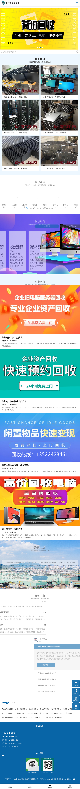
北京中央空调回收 (32, 713)
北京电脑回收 (33, 709)
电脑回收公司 (67, 709)
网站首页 (10, 786)
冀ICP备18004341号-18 (67, 779)
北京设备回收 (44, 713)
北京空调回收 (68, 713)
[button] (37, 47)
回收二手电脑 (44, 709)
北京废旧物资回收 (7, 717)
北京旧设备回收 (48, 717)
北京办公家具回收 (21, 709)
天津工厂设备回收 (35, 717)
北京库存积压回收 (56, 713)
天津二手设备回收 (21, 717)
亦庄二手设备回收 (7, 713)
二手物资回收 (19, 713)
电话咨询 (70, 786)
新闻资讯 (50, 786)
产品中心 (30, 786)
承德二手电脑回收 (7, 709)
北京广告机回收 (56, 709)
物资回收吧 (58, 717)
